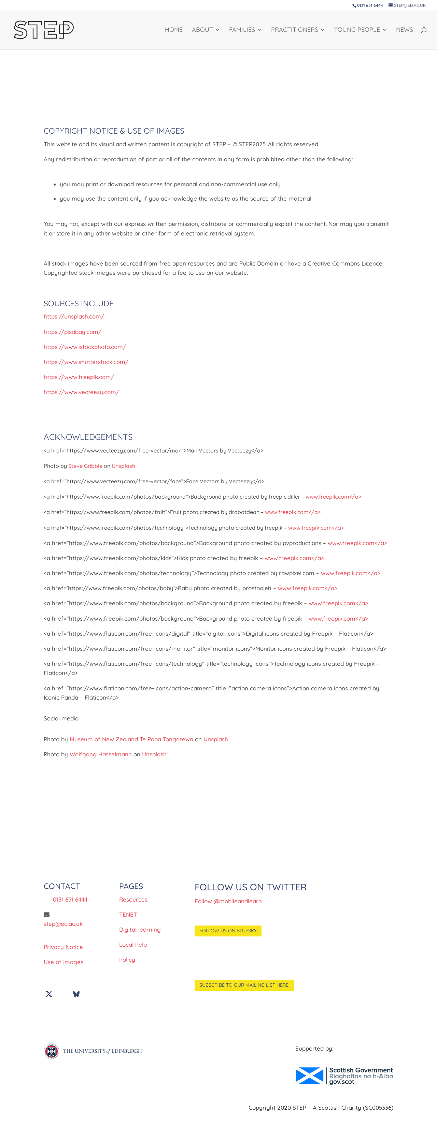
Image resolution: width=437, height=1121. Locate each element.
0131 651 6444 (70, 899)
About (202, 30)
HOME (174, 30)
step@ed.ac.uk (63, 923)
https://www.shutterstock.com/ (86, 361)
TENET (128, 914)
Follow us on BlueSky (228, 931)
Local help (133, 944)
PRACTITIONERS (294, 30)
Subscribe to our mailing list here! (244, 985)
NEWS (404, 30)
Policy (127, 959)
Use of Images (63, 961)
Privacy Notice (63, 946)
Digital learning (140, 929)
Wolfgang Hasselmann (101, 754)
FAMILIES (242, 30)
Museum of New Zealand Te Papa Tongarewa (131, 739)
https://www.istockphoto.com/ (85, 346)
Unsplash (123, 465)
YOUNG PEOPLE (357, 30)
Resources (133, 899)
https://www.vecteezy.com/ (81, 391)
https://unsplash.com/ (74, 316)
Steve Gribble (85, 465)
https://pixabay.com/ (72, 331)
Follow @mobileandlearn (228, 901)
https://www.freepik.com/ (79, 376)
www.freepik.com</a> (333, 496)
